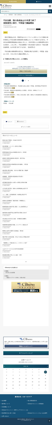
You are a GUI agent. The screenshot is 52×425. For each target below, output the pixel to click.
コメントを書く (26, 126)
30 (32, 372)
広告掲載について (6, 406)
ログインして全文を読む (26, 75)
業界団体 (11, 14)
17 (13, 381)
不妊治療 (11, 103)
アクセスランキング (26, 353)
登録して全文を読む (26, 71)
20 (32, 381)
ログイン (39, 1)
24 (13, 385)
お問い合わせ (5, 416)
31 (38, 372)
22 (45, 381)
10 (13, 378)
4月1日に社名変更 (10, 271)
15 (45, 378)
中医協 (5, 103)
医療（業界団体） (18, 14)
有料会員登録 (13, 1)
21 (38, 381)
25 (19, 385)
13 (32, 378)
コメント (9, 121)
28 (19, 372)
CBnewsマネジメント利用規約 (36, 403)
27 (13, 372)
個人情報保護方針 (32, 400)
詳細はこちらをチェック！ (26, 346)
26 (6, 372)
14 (38, 378)
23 (6, 385)
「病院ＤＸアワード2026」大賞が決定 (15, 276)
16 (6, 381)
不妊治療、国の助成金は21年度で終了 (32, 14)
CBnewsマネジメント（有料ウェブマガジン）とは (15, 410)
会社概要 (4, 400)
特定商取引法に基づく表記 (9, 413)
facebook (20, 121)
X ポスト (38, 29)
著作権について (6, 403)
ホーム (5, 14)
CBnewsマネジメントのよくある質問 (37, 413)
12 (26, 378)
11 (19, 378)
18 (19, 381)
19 (26, 381)
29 (26, 372)
